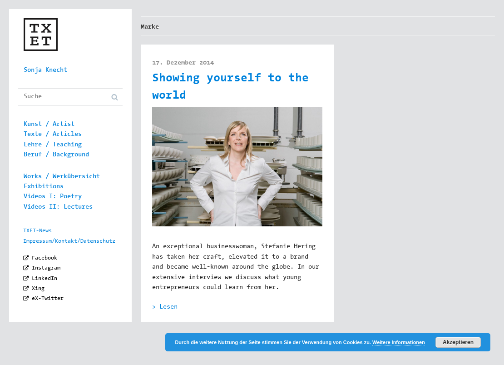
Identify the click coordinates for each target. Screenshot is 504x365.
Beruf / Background (56, 155)
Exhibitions (44, 187)
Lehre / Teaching (53, 145)
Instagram (46, 268)
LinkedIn (44, 278)
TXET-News (37, 231)
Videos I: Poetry (53, 197)
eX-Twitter (48, 298)
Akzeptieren (458, 342)
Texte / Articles (53, 134)
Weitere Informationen (398, 342)
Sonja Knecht (45, 70)
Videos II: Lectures (58, 207)
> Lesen (165, 307)
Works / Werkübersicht (62, 177)
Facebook (44, 258)
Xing (38, 288)
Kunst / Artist (49, 124)
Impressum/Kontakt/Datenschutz (69, 241)
